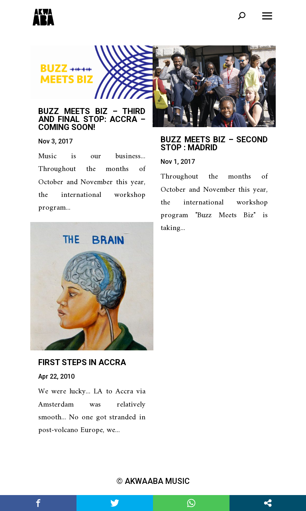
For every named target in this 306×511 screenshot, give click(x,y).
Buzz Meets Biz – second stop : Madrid (214, 143)
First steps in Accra (82, 362)
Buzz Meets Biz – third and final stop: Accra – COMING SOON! (91, 119)
